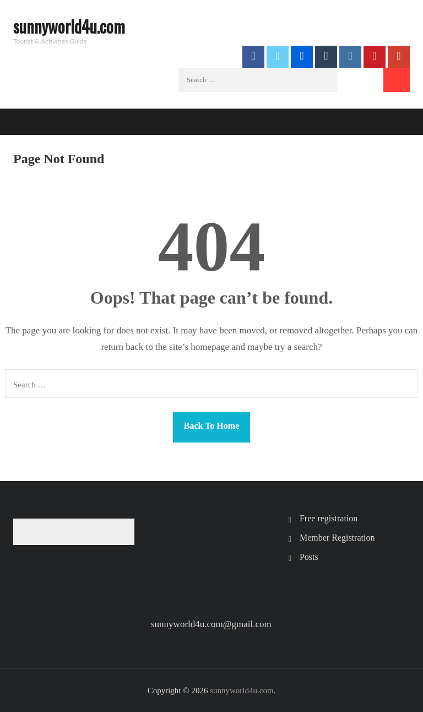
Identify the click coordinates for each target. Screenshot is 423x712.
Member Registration (337, 537)
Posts (309, 557)
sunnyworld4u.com (69, 26)
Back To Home (211, 425)
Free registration (328, 518)
